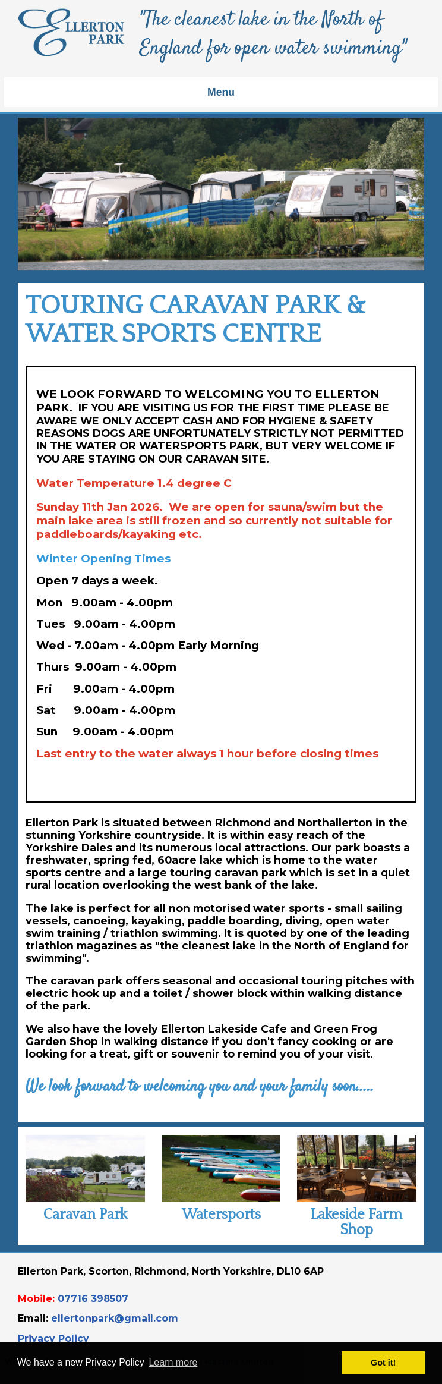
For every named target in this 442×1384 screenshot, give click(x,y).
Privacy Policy (53, 1338)
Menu (221, 92)
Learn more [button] (173, 1362)
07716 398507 (93, 1298)
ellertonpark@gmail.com (114, 1318)
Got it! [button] (383, 1362)
